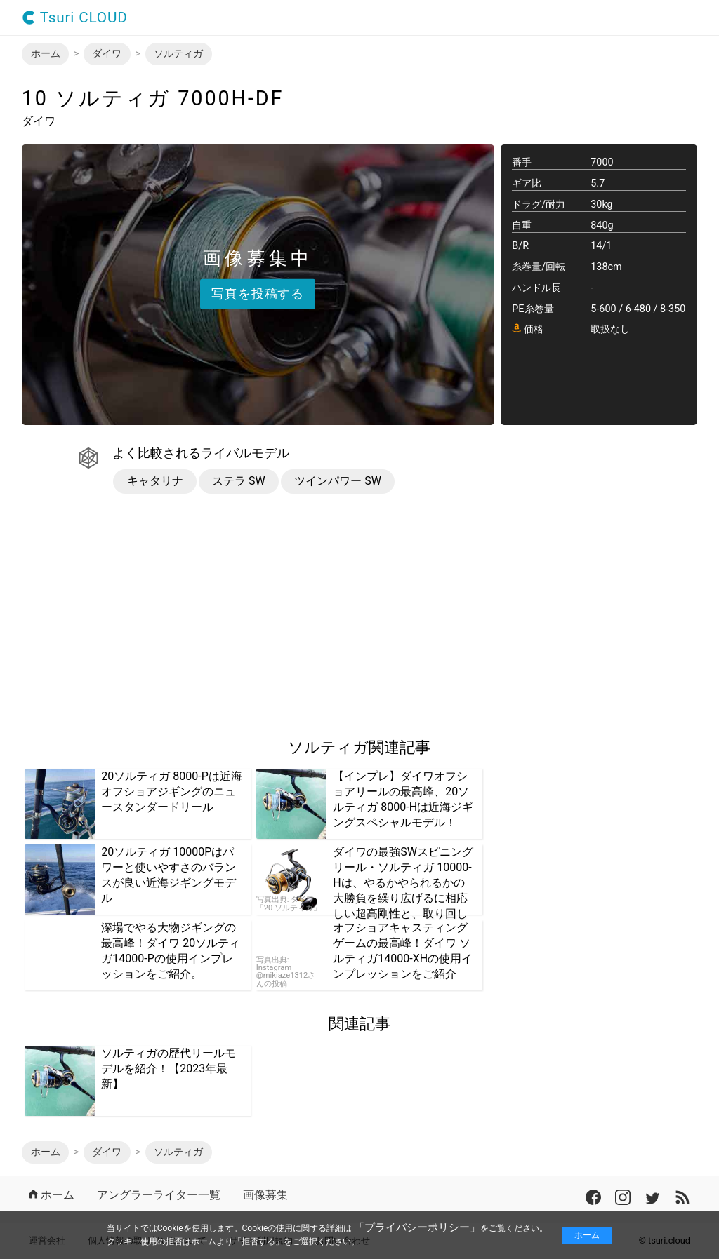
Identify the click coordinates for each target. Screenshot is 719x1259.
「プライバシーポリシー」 (417, 1227)
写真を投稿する (257, 293)
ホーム (587, 1235)
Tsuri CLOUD (75, 18)
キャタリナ (155, 480)
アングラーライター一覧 (158, 1195)
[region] (140, 616)
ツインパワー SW (337, 480)
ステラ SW (238, 480)
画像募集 (265, 1195)
